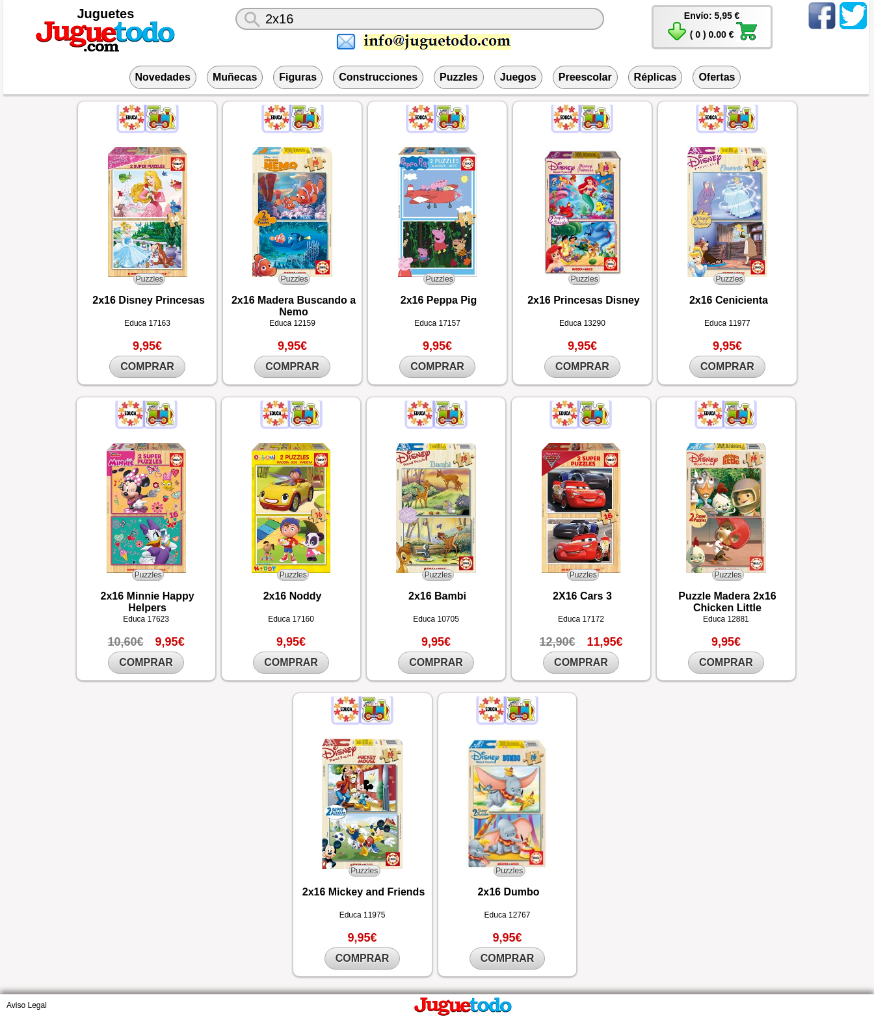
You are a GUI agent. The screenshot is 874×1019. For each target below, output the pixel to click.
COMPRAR (147, 366)
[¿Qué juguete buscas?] (419, 19)
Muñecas (235, 77)
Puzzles (459, 77)
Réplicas (655, 77)
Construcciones (378, 77)
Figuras (298, 77)
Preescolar (585, 77)
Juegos (518, 77)
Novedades (163, 77)
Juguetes (106, 14)
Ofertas (716, 77)
